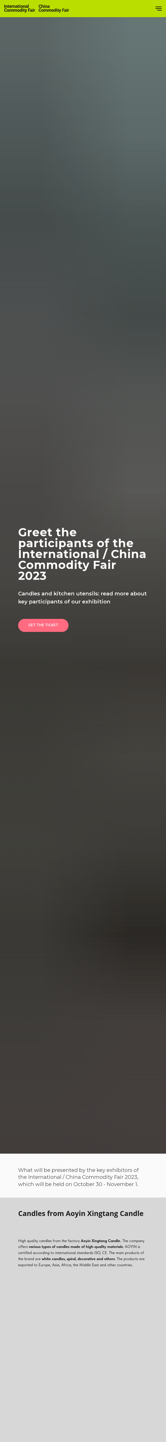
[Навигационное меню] (159, 9)
